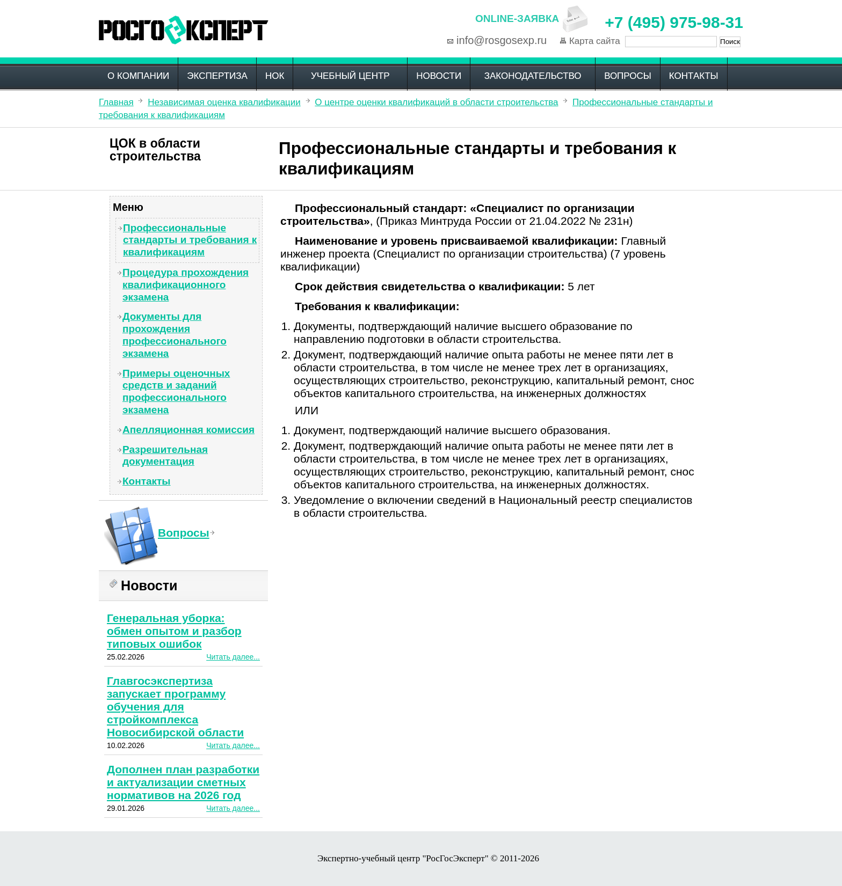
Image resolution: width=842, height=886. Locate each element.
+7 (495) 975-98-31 (674, 22)
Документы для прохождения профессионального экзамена (174, 334)
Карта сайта (594, 41)
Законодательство (533, 76)
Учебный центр (350, 76)
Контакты (693, 76)
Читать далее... (233, 657)
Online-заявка (517, 18)
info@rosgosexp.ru (501, 40)
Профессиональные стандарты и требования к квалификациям (190, 240)
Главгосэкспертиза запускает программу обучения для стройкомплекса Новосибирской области (175, 706)
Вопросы (627, 76)
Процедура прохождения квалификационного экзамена (185, 285)
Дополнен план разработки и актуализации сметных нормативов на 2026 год (183, 782)
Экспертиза (217, 76)
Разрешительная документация (165, 455)
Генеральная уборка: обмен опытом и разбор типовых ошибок (174, 631)
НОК (274, 76)
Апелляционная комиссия (188, 429)
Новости (438, 76)
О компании (138, 76)
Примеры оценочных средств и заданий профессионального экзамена (176, 391)
